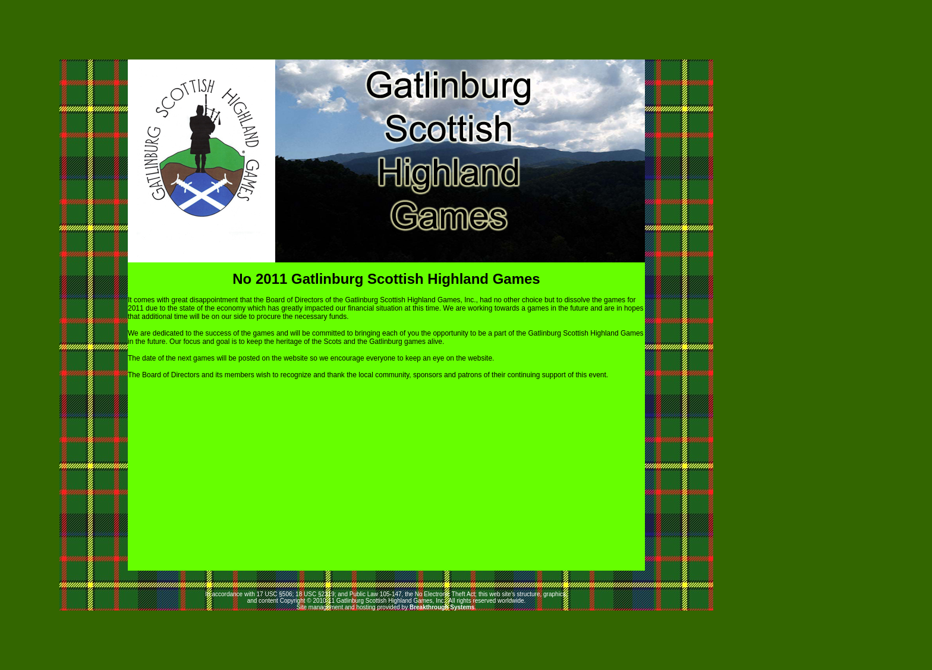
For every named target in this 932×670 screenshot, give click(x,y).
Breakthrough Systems (442, 607)
